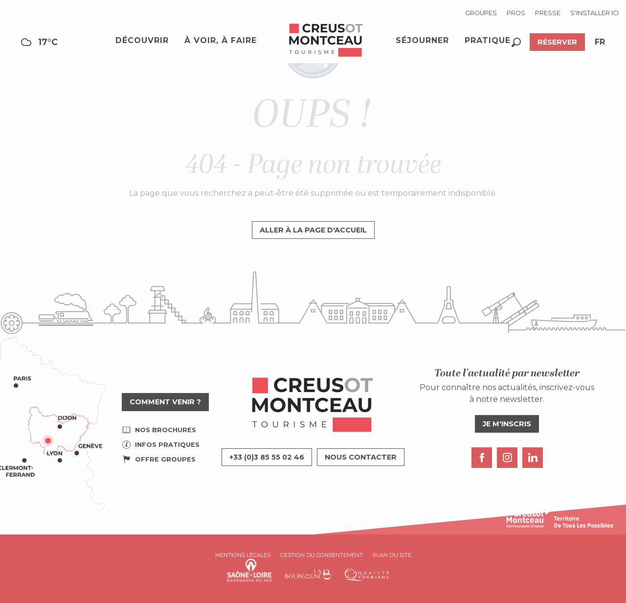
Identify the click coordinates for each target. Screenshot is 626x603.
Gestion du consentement (321, 555)
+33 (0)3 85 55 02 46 (266, 457)
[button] (516, 42)
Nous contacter (361, 457)
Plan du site (392, 555)
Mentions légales (242, 555)
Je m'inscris (507, 423)
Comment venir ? (165, 401)
